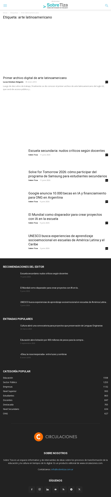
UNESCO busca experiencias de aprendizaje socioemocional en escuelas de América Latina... (63, 302)
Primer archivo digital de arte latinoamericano (35, 78)
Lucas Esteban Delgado (13, 82)
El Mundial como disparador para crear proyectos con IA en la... (49, 288)
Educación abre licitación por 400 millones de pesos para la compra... (52, 340)
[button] (5, 6)
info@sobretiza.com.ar (62, 469)
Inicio (5, 12)
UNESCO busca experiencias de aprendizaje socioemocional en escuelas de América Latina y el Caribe (66, 240)
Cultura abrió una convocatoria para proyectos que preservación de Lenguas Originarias (61, 325)
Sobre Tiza (33, 155)
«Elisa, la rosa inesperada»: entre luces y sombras (43, 354)
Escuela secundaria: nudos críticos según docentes (66, 151)
